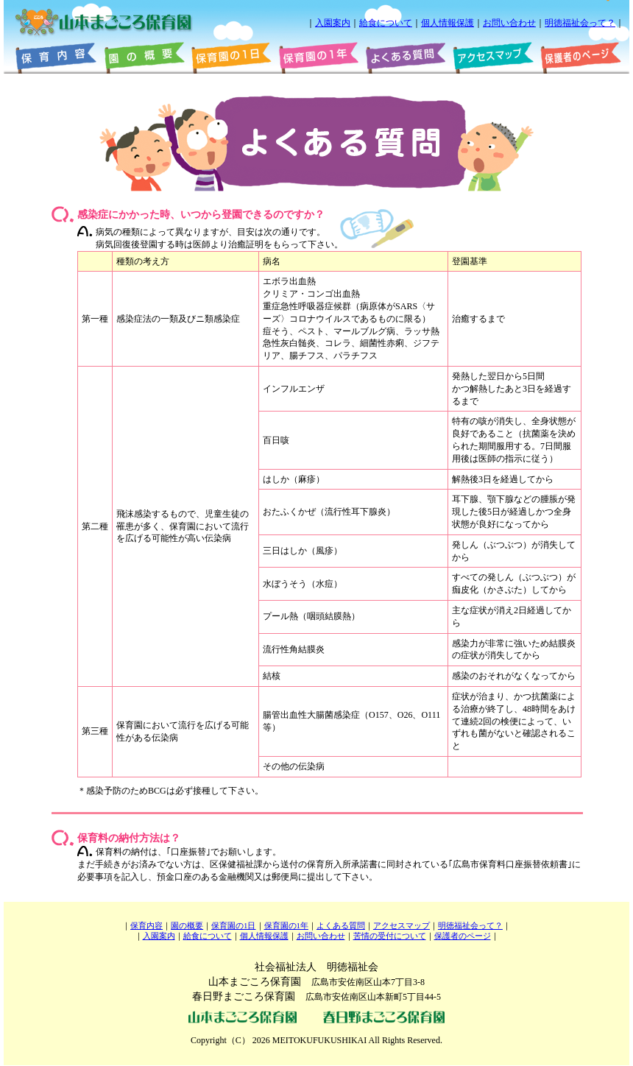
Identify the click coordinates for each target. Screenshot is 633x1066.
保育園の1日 (233, 925)
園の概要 (187, 925)
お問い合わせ (509, 23)
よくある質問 (340, 925)
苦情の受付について (389, 935)
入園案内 (332, 23)
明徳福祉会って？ (580, 23)
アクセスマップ (401, 925)
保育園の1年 (286, 925)
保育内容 (146, 925)
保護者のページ (462, 935)
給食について (385, 23)
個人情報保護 (447, 23)
